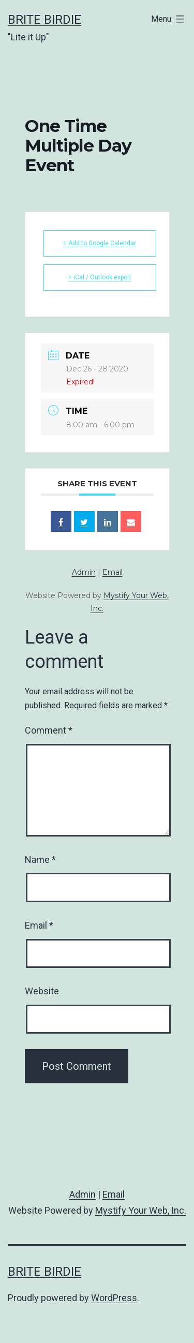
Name (40, 859)
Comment (48, 730)
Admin (84, 572)
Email (112, 572)
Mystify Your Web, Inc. (140, 1210)
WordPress (114, 1297)
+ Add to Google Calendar (99, 243)
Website (42, 991)
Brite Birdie (44, 19)
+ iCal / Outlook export (99, 277)
